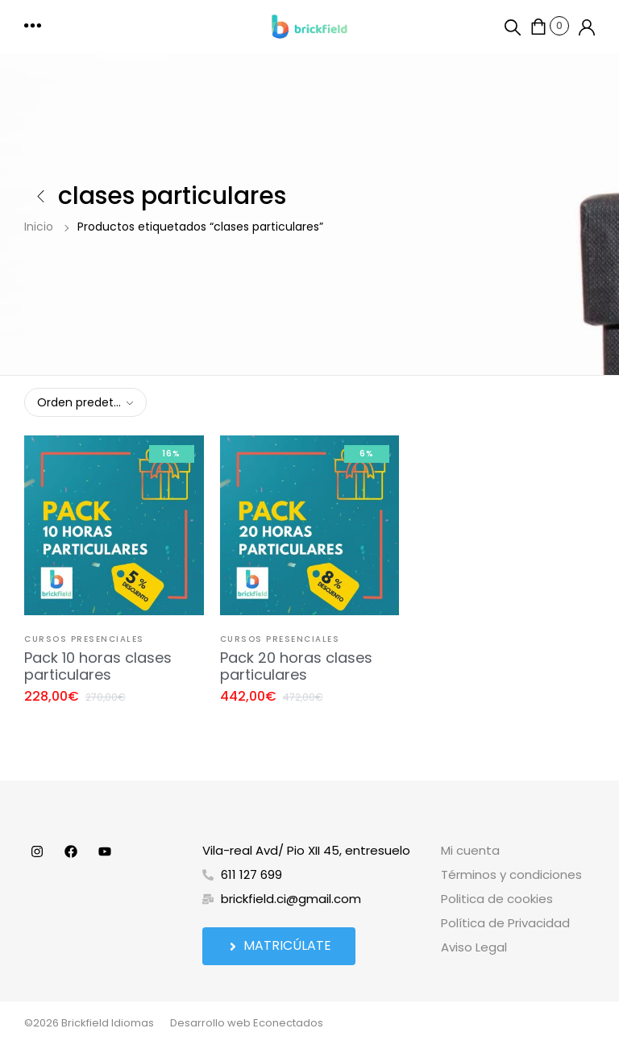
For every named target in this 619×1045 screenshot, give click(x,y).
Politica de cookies (497, 898)
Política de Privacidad (505, 922)
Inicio (38, 227)
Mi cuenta (470, 850)
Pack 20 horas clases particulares (296, 666)
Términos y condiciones (511, 874)
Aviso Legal (474, 947)
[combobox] (85, 402)
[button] (34, 26)
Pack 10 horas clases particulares (98, 666)
